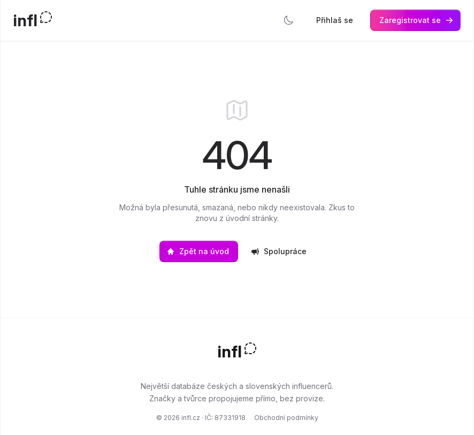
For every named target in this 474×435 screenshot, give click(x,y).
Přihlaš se (334, 20)
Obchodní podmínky (286, 418)
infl (25, 20)
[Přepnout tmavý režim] (288, 20)
